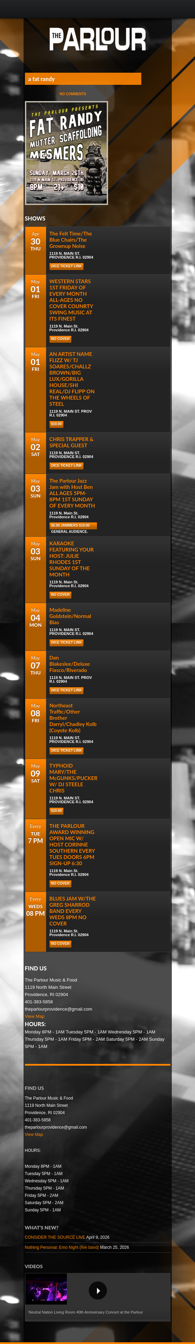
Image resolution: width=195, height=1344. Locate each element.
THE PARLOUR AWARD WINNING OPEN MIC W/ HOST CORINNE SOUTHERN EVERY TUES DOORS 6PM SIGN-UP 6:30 (72, 844)
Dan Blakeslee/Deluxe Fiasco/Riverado (70, 663)
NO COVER (60, 339)
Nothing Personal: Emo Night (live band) (62, 1247)
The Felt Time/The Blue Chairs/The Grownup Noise (71, 239)
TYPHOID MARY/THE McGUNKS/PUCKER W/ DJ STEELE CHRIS (74, 778)
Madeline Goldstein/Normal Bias (70, 616)
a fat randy (41, 78)
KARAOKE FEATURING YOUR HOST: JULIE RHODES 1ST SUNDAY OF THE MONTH (72, 558)
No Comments (73, 94)
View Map (35, 1016)
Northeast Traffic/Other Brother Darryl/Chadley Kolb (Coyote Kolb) (73, 717)
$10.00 (56, 424)
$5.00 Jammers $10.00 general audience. (70, 526)
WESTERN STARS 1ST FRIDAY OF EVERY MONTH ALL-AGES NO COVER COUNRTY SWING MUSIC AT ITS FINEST (71, 300)
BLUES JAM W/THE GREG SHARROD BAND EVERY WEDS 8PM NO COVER (73, 910)
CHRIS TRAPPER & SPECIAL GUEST (72, 442)
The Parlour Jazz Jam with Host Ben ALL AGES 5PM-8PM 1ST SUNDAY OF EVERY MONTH (72, 493)
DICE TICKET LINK (66, 266)
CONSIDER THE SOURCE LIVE (55, 1237)
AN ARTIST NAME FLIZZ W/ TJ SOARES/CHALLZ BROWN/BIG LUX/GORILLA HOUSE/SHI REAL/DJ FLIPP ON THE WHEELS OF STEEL (72, 379)
